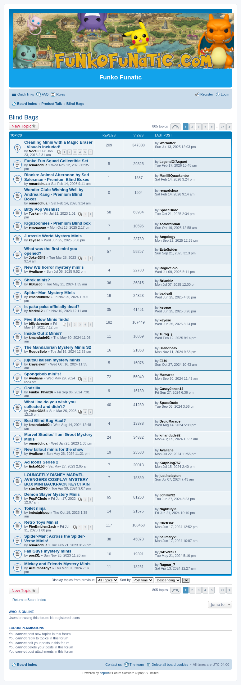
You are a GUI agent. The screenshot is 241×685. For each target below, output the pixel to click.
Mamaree (167, 375)
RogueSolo (169, 268)
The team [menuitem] (137, 664)
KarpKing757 (170, 463)
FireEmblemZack (42, 526)
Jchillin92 (167, 495)
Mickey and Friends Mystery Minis (57, 564)
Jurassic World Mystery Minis (53, 236)
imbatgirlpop (39, 512)
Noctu (34, 151)
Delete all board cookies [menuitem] (170, 664)
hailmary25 (168, 537)
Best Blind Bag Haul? (45, 420)
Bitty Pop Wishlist (41, 209)
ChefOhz (167, 523)
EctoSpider (169, 249)
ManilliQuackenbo (174, 175)
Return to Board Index (29, 600)
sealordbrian (170, 224)
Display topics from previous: (85, 580)
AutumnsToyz (40, 568)
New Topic (21, 126)
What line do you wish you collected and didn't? (50, 404)
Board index (27, 664)
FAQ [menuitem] (45, 94)
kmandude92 (39, 297)
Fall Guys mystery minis (47, 551)
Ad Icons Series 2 (41, 462)
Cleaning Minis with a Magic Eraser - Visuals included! (58, 144)
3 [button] (199, 126)
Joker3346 (37, 257)
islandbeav (168, 348)
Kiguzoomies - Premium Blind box (57, 223)
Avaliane (36, 271)
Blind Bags (24, 117)
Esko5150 (37, 466)
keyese (34, 240)
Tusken (35, 213)
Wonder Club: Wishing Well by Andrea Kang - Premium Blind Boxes (54, 194)
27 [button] (222, 126)
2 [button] (192, 126)
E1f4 (163, 361)
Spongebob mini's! (42, 374)
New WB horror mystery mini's (54, 267)
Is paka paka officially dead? (52, 306)
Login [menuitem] (225, 94)
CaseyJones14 (171, 389)
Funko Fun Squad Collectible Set (56, 161)
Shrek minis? (37, 280)
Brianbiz (166, 281)
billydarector (39, 323)
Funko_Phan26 (41, 392)
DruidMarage (170, 421)
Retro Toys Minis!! (42, 522)
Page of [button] (175, 126)
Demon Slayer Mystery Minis (52, 494)
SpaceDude (169, 210)
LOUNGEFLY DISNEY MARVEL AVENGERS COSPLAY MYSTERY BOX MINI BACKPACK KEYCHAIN (57, 479)
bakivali (166, 293)
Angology (167, 237)
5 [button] (212, 126)
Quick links (25, 94)
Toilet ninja (35, 508)
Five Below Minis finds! (47, 319)
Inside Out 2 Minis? (43, 333)
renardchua (38, 165)
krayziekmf (38, 364)
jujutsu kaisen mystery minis (52, 360)
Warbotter (168, 143)
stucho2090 (38, 488)
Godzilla (32, 388)
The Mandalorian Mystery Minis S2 (57, 347)
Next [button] (229, 126)
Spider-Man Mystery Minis (49, 292)
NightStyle (168, 509)
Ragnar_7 (167, 564)
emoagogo (37, 227)
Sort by (136, 580)
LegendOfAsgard (173, 161)
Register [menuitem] (206, 94)
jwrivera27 (168, 552)
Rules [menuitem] (60, 94)
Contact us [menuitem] (113, 664)
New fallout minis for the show (54, 449)
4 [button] (205, 126)
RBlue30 (36, 284)
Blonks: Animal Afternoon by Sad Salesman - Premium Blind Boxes (56, 177)
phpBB (104, 673)
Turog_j (166, 334)
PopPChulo (38, 498)
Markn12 (36, 311)
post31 (34, 555)
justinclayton (170, 475)
